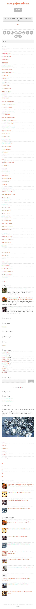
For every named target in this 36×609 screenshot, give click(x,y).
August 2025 (5, 366)
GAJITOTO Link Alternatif (8, 111)
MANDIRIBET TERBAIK (7, 226)
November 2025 (5, 359)
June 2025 (4, 370)
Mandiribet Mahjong (6, 146)
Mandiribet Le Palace (6, 210)
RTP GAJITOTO (5, 98)
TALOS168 (4, 94)
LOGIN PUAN (5, 75)
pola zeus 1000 (5, 59)
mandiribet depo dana (6, 249)
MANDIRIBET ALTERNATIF (8, 191)
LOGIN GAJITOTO (6, 133)
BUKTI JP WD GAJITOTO (8, 101)
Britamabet (4, 168)
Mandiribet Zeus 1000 (7, 143)
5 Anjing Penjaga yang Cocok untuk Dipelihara (17, 584)
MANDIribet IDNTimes (7, 236)
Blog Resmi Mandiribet (7, 274)
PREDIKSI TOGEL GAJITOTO (8, 104)
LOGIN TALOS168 (6, 136)
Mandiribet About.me (6, 217)
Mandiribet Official (6, 197)
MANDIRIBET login (6, 53)
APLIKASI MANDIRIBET (7, 123)
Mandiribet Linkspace (6, 220)
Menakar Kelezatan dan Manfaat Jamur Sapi (17, 289)
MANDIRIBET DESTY (7, 229)
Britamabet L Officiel (6, 178)
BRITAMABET (5, 165)
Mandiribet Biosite (6, 213)
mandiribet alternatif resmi (8, 162)
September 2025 (5, 363)
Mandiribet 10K (5, 255)
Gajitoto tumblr (5, 261)
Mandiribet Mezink (6, 204)
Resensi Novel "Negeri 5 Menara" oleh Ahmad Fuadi (19, 492)
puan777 (4, 159)
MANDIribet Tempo (6, 242)
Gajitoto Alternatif (6, 265)
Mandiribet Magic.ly (6, 200)
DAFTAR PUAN (5, 78)
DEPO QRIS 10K (5, 82)
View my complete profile (7, 400)
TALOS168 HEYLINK (6, 149)
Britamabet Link (5, 175)
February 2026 (5, 352)
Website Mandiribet (6, 139)
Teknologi (4, 451)
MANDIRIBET (5, 62)
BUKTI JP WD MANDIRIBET (8, 117)
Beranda (4, 345)
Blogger (20, 387)
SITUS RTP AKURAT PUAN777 (9, 72)
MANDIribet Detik (6, 233)
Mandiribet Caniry (6, 207)
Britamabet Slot (5, 181)
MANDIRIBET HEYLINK (7, 66)
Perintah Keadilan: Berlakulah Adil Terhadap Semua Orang (20, 567)
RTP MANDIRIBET (6, 85)
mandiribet (4, 245)
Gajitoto (4, 258)
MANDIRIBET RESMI (6, 91)
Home (18, 24)
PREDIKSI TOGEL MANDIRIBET (9, 120)
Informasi (4, 445)
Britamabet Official (6, 172)
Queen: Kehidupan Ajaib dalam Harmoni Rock (17, 308)
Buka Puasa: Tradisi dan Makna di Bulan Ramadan (18, 559)
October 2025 (5, 361)
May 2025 (4, 372)
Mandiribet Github (6, 252)
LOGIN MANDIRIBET (6, 88)
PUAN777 (4, 155)
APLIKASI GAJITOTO (7, 107)
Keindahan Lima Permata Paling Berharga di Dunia (19, 409)
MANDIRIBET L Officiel (7, 188)
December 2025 (5, 357)
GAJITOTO (4, 50)
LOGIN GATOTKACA (7, 69)
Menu (19, 9)
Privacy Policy (5, 458)
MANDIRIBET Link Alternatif (8, 127)
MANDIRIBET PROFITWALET (8, 194)
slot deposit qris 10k (6, 56)
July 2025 (4, 368)
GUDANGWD (5, 152)
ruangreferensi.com (18, 3)
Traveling (4, 454)
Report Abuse (7, 392)
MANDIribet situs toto (7, 223)
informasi (4, 326)
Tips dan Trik (5, 448)
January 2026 (5, 355)
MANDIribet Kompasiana (7, 239)
